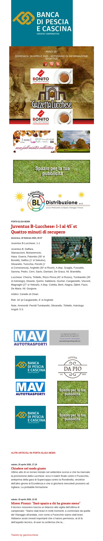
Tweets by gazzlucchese (24, 534)
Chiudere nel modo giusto (28, 468)
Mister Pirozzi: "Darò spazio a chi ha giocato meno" (45, 503)
